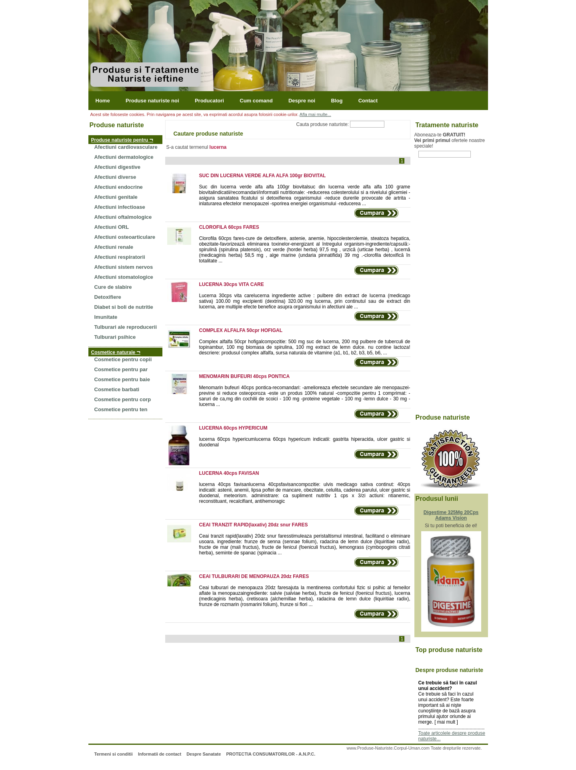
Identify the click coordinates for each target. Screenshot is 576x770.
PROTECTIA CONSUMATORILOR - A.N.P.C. (270, 754)
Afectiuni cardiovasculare (126, 147)
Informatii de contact (159, 754)
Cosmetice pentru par (121, 369)
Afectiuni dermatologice (124, 157)
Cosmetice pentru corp (122, 399)
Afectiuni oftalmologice (123, 217)
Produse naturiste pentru (122, 139)
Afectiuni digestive (117, 167)
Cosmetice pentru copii (123, 359)
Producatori (209, 101)
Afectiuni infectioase (119, 207)
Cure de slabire (113, 287)
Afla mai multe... (315, 114)
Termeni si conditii (113, 754)
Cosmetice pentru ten (121, 409)
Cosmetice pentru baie (122, 379)
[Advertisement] (446, 290)
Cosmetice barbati (117, 389)
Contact (368, 101)
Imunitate (106, 317)
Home (103, 101)
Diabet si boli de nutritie (123, 307)
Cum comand (256, 101)
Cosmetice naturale (115, 351)
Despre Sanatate (203, 754)
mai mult (446, 722)
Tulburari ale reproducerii (125, 327)
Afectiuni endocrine (118, 187)
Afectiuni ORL (111, 227)
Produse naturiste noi (152, 101)
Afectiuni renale (114, 247)
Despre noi (301, 101)
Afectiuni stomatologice (123, 277)
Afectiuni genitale (116, 197)
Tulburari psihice (115, 337)
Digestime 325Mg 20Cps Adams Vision (451, 515)
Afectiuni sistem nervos (123, 267)
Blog (336, 101)
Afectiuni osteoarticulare (124, 237)
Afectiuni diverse (115, 177)
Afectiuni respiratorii (119, 257)
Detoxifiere (107, 297)
